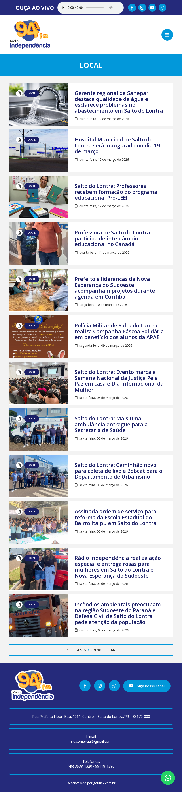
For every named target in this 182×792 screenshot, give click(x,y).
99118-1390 (104, 766)
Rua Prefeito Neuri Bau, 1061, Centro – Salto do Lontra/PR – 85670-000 (91, 716)
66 (113, 650)
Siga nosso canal (146, 686)
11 (105, 650)
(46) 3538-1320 (80, 766)
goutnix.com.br (104, 783)
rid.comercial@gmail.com (91, 741)
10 (99, 650)
